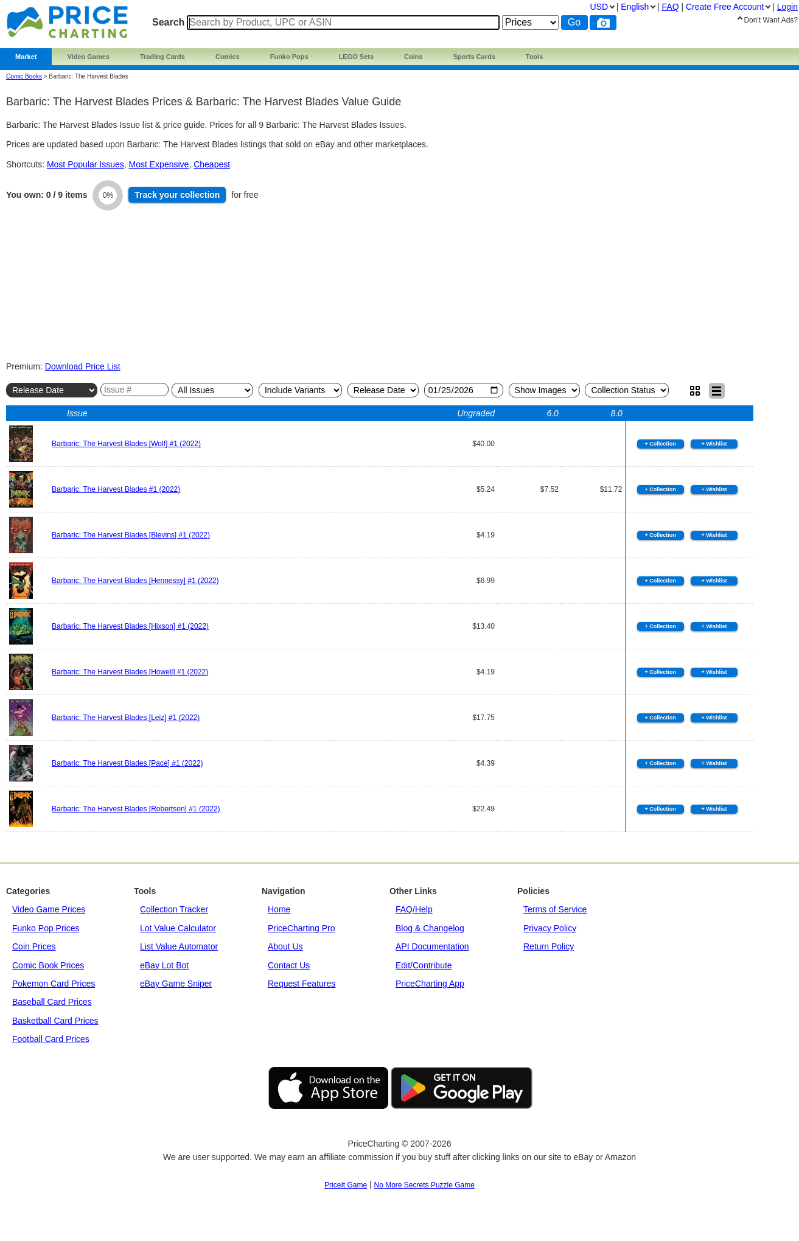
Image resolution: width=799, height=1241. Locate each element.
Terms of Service (555, 909)
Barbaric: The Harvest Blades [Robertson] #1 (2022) (136, 809)
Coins (413, 56)
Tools (534, 56)
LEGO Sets (356, 56)
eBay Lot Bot (164, 965)
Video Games (88, 56)
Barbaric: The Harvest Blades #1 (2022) (116, 489)
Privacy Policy (549, 928)
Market (26, 56)
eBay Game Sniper (176, 983)
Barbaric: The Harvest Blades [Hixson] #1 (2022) (130, 626)
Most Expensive (159, 164)
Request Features (301, 983)
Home (279, 909)
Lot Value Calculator (178, 928)
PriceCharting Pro (301, 928)
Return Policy (548, 946)
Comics (227, 56)
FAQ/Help (414, 909)
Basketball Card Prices (55, 1021)
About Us (285, 946)
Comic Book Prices (48, 965)
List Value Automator (179, 946)
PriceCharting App (430, 983)
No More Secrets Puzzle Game (424, 1185)
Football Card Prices (50, 1039)
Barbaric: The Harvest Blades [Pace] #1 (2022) (127, 763)
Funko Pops (289, 56)
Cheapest (212, 164)
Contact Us (289, 965)
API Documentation (432, 946)
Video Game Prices (48, 909)
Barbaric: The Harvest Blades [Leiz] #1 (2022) (126, 717)
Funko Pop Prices (46, 928)
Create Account (725, 7)
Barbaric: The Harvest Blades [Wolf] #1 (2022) (126, 443)
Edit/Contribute (424, 965)
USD (599, 7)
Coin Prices (34, 946)
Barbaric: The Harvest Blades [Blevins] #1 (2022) (131, 535)
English (635, 7)
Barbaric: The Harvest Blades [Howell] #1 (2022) (130, 672)
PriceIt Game (345, 1185)
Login (787, 7)
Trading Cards (162, 56)
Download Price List (82, 366)
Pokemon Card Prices (53, 983)
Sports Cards (474, 56)
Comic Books (24, 76)
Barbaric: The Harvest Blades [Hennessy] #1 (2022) (135, 580)
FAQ (670, 7)
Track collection (177, 195)
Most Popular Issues (85, 164)
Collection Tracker (174, 909)
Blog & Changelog (430, 928)
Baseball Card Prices (52, 1002)
